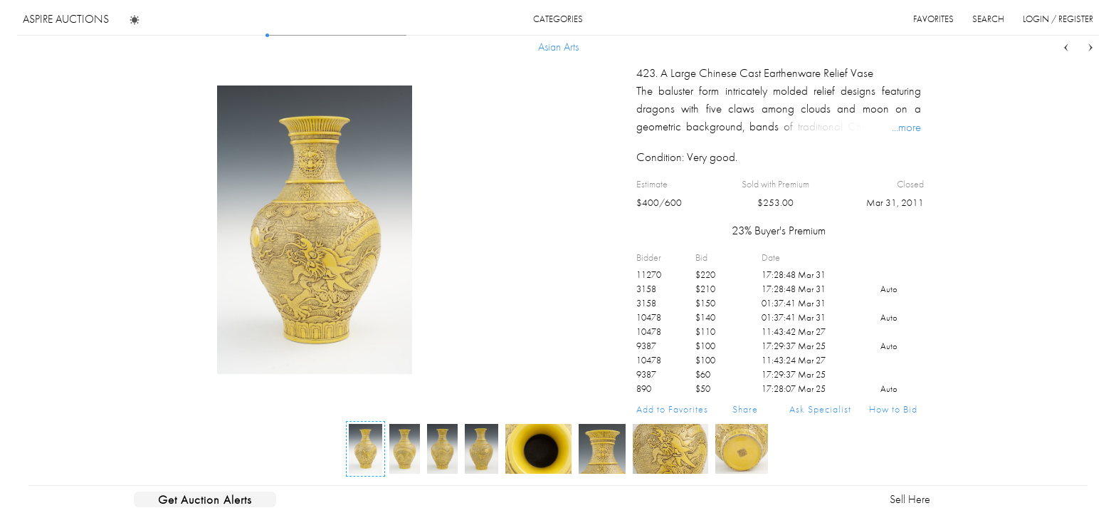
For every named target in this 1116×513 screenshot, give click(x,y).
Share (745, 409)
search (988, 19)
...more (906, 127)
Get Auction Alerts (205, 499)
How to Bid (893, 409)
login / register (1058, 19)
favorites (933, 19)
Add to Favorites (672, 409)
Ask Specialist (820, 409)
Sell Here (910, 499)
